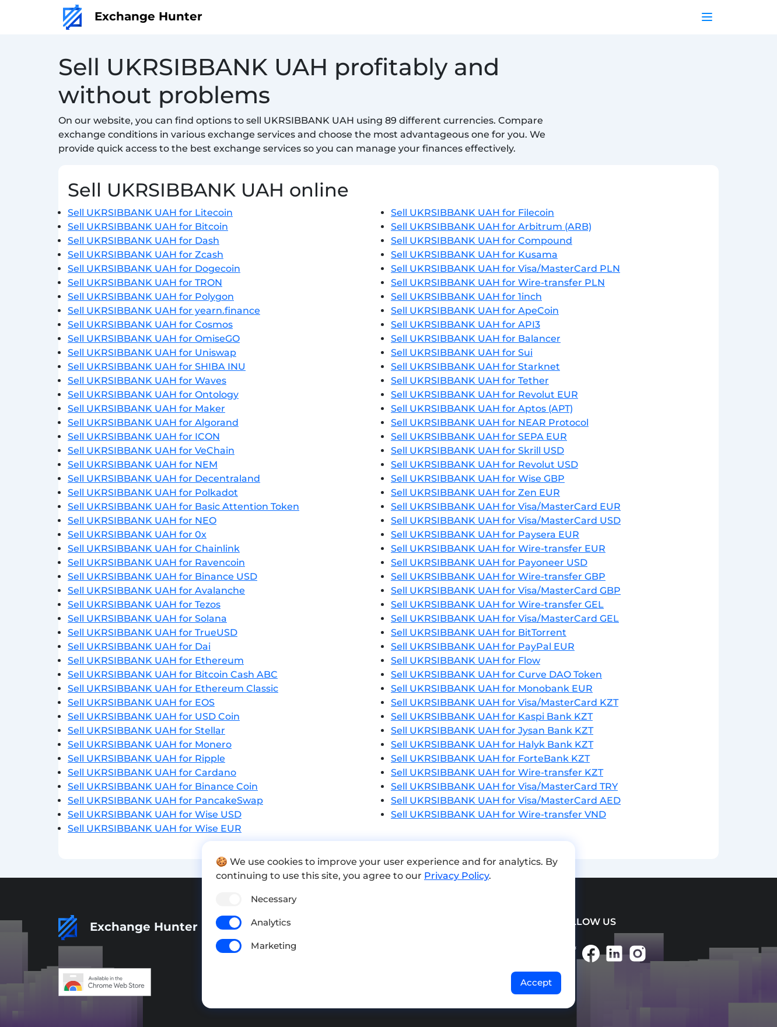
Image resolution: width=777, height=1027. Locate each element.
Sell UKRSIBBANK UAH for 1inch (466, 296)
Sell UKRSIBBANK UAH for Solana (147, 618)
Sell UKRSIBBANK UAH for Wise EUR (155, 828)
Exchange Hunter (132, 16)
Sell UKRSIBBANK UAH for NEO (142, 520)
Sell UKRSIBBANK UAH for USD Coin (154, 716)
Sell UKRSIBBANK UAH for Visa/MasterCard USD (506, 520)
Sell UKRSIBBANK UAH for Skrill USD (477, 450)
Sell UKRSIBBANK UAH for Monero (150, 744)
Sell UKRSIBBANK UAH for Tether (470, 380)
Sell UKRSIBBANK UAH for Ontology (153, 394)
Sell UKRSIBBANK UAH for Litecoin (150, 212)
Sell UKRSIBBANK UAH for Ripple (146, 758)
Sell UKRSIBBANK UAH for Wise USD (155, 814)
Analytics (271, 922)
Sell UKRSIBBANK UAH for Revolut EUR (484, 394)
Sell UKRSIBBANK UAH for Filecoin (472, 212)
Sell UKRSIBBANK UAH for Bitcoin (148, 226)
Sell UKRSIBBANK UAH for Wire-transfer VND (498, 814)
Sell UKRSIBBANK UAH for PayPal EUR (483, 646)
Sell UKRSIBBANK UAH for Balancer (476, 338)
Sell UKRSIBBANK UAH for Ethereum (156, 660)
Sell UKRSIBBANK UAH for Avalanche (156, 590)
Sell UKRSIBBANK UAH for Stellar (146, 730)
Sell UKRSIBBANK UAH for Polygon (151, 296)
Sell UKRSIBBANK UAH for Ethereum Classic (173, 688)
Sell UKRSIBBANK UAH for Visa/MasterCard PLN (505, 268)
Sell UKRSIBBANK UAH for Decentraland (164, 478)
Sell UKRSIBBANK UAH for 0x (137, 534)
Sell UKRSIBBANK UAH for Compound (481, 240)
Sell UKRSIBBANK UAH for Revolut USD (484, 464)
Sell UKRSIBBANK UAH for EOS (141, 702)
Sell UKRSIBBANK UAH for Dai (139, 646)
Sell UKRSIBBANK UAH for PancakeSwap (165, 800)
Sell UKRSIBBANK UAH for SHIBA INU (157, 366)
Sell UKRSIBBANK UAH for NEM (143, 464)
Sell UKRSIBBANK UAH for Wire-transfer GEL (497, 604)
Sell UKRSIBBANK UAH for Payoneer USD (489, 562)
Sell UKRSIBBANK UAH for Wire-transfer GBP (498, 576)
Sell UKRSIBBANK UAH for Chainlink (154, 548)
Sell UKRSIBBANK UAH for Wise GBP (478, 478)
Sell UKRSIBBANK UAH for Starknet (475, 366)
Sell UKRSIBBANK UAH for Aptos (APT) (482, 408)
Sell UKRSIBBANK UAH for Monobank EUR (492, 688)
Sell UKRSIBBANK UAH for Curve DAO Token (496, 674)
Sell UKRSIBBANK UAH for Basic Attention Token (183, 506)
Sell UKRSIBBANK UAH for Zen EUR (475, 492)
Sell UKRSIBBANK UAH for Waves (147, 380)
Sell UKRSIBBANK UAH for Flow (465, 660)
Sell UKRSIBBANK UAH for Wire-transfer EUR (498, 548)
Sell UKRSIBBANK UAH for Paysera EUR (485, 534)
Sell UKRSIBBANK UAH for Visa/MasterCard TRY (504, 786)
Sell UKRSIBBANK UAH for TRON (145, 282)
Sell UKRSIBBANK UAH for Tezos (144, 604)
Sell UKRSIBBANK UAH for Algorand (153, 422)
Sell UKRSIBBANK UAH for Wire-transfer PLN (498, 282)
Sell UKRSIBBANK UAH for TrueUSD (152, 632)
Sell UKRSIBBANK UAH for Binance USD (162, 576)
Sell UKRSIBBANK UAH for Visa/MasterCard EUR (506, 506)
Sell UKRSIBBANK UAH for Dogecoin (154, 268)
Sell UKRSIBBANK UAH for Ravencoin (156, 562)
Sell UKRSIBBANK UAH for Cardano (152, 772)
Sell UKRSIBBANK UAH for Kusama (474, 254)
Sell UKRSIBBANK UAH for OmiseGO (154, 338)
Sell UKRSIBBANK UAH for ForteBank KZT (490, 758)
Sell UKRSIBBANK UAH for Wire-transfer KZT (497, 772)
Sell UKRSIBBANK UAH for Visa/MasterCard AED (506, 800)
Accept (536, 982)
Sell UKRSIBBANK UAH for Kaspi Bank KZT (492, 716)
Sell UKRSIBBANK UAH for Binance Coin (163, 786)
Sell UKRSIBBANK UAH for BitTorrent (478, 632)
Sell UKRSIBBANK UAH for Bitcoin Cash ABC (173, 674)
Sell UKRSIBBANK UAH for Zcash (145, 254)
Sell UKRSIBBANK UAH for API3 (465, 324)
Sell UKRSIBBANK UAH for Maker (146, 408)
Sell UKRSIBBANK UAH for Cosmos (150, 324)
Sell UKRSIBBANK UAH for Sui (462, 352)
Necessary (273, 899)
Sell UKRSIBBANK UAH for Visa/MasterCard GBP (506, 590)
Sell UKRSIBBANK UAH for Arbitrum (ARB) (491, 226)
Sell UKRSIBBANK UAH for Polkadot (153, 492)
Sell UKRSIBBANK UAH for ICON (144, 436)
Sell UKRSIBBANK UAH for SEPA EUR (479, 436)
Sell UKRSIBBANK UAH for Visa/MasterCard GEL (505, 618)
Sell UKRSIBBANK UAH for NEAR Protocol (490, 422)
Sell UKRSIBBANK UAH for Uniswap (152, 352)
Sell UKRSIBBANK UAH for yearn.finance (164, 310)
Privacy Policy (456, 875)
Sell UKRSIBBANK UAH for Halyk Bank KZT (492, 744)
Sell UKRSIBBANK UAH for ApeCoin (475, 310)
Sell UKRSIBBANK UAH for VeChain (151, 450)
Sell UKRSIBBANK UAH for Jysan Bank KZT (492, 730)
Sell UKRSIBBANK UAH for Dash (143, 240)
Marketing (273, 945)
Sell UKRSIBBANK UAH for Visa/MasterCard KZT (504, 702)
